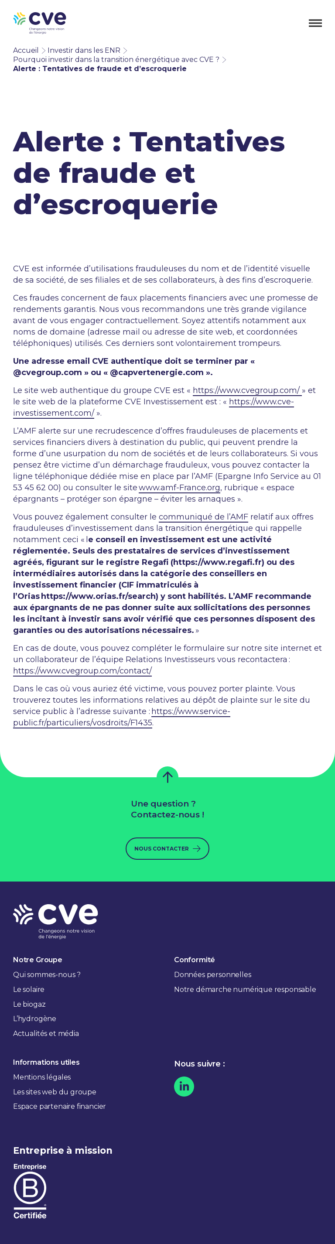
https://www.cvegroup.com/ (247, 390)
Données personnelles (212, 975)
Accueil (26, 50)
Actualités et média (46, 1033)
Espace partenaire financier (59, 1106)
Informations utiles (46, 1062)
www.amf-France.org (179, 487)
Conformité (194, 960)
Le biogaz (29, 1004)
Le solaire (28, 989)
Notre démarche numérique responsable (245, 989)
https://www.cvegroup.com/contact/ (82, 671)
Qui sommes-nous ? (47, 975)
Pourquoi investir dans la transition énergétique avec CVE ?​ (116, 59)
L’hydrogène (34, 1019)
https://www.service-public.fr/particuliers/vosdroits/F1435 (121, 717)
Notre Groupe (37, 960)
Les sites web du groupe (54, 1092)
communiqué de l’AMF (203, 517)
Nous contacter (161, 848)
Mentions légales (42, 1077)
